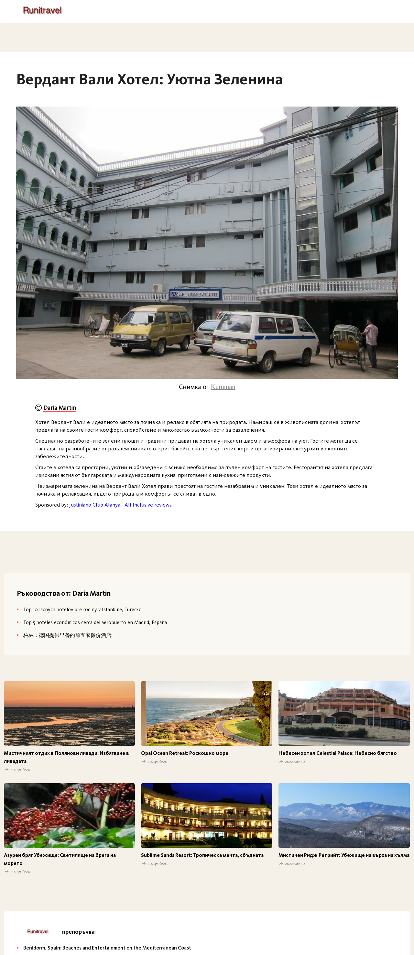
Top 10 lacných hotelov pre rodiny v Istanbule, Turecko (82, 609)
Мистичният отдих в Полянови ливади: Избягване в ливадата (66, 757)
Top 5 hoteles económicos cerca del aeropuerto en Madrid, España (95, 622)
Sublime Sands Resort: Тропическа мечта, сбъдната (202, 855)
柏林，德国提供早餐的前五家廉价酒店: (68, 635)
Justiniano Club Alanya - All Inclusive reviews (120, 504)
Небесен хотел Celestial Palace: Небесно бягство (337, 753)
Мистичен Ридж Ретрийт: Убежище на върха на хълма (343, 855)
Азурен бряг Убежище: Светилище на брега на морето (60, 859)
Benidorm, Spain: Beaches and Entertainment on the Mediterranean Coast (107, 948)
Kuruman (223, 386)
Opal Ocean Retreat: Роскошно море (184, 753)
